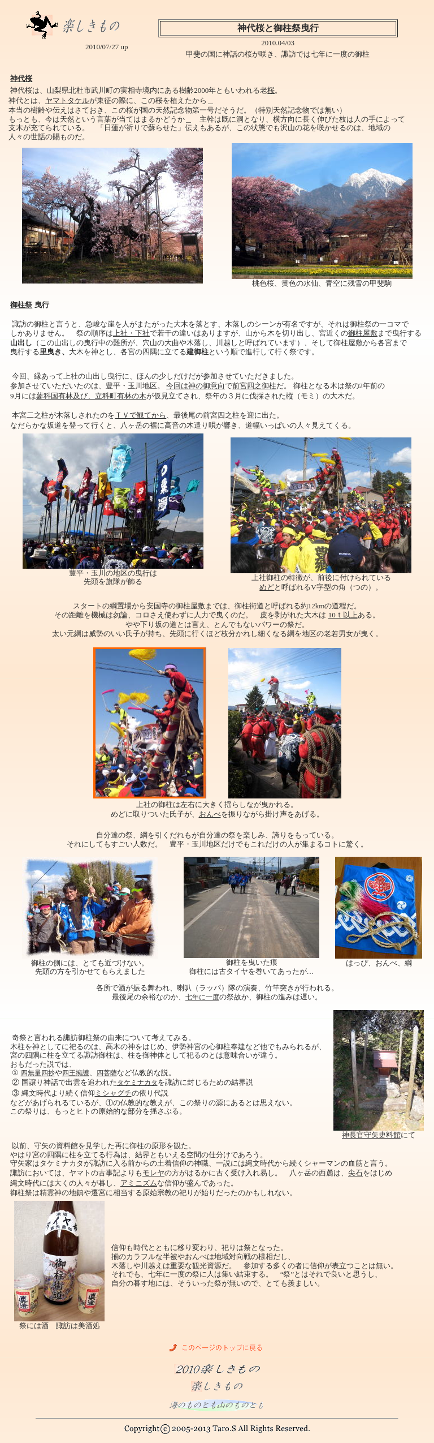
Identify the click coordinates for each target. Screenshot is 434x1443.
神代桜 (21, 78)
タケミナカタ (137, 1082)
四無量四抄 (38, 1073)
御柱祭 (21, 304)
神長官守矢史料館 (371, 1135)
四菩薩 (107, 1073)
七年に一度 (202, 997)
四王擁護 (75, 1073)
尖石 (355, 1173)
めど (266, 587)
